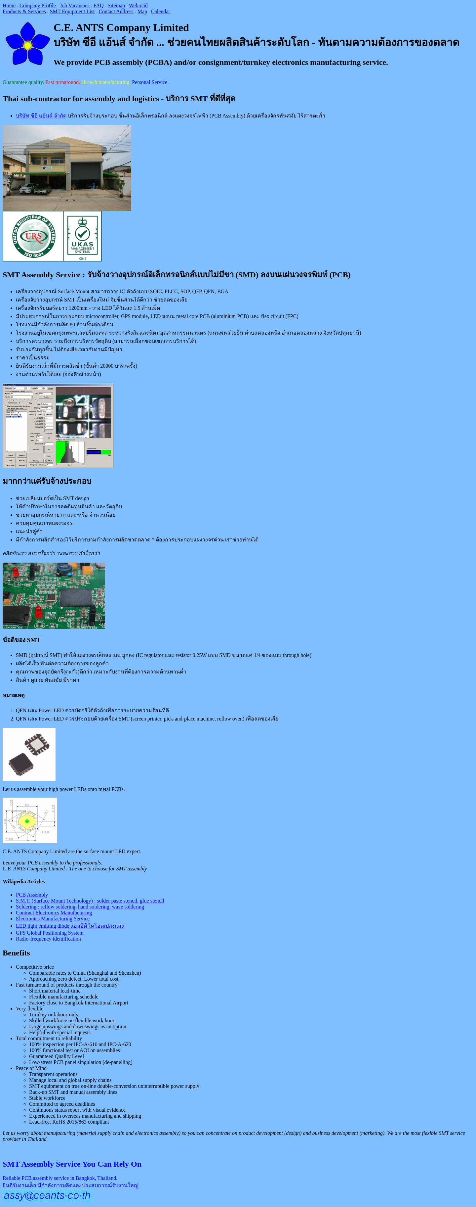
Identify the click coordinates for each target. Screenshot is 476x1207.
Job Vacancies (75, 5)
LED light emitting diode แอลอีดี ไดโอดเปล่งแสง (70, 926)
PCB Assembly (32, 895)
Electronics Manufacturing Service (53, 918)
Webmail (138, 5)
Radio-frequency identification (48, 939)
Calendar (160, 11)
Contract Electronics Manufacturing (54, 912)
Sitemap (116, 5)
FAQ (99, 5)
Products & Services (24, 11)
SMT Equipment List (72, 11)
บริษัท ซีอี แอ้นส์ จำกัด (41, 115)
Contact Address (116, 11)
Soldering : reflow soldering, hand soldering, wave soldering (80, 906)
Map (142, 11)
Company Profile (38, 5)
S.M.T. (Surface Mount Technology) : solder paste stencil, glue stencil (90, 901)
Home (9, 5)
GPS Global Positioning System (50, 933)
